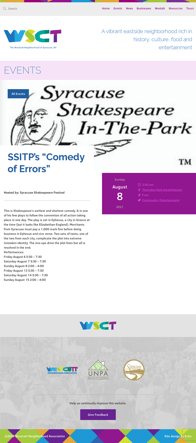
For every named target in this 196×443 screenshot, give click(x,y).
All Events (18, 94)
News (129, 8)
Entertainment (169, 200)
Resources (175, 8)
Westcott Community (32, 36)
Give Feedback (98, 415)
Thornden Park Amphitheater (162, 190)
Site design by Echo (177, 436)
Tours (190, 8)
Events (118, 8)
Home (106, 8)
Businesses (144, 8)
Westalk (160, 8)
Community (150, 200)
